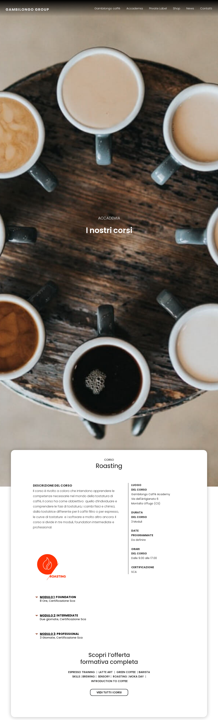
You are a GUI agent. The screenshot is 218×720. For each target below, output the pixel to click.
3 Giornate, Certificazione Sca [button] (59, 635)
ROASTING (120, 676)
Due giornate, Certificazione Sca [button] (60, 617)
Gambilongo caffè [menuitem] (107, 8)
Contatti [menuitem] (206, 8)
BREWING (88, 676)
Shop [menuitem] (176, 8)
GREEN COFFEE (126, 672)
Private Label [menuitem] (158, 8)
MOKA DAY (136, 676)
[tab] (76, 598)
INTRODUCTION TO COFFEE (109, 681)
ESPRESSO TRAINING (81, 672)
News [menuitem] (190, 8)
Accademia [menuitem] (134, 8)
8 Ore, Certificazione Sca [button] (56, 599)
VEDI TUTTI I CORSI (109, 692)
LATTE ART (106, 672)
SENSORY (104, 676)
